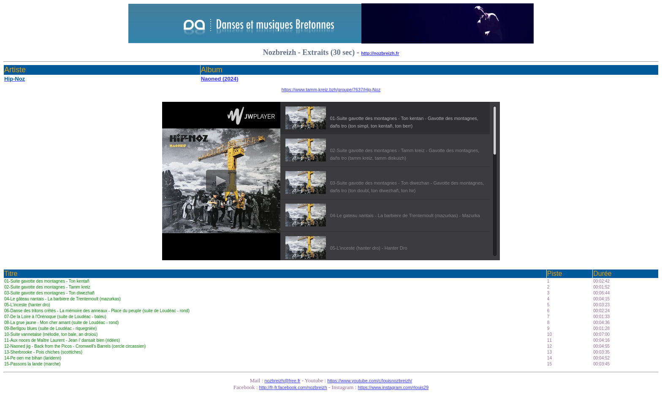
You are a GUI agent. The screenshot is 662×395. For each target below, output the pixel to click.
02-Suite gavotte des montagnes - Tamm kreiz (47, 287)
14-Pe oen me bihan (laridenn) (32, 358)
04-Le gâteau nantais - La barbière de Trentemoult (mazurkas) (62, 299)
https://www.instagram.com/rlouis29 (393, 387)
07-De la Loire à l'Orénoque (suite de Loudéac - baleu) (55, 316)
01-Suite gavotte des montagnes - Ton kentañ (47, 281)
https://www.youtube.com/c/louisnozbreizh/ (369, 380)
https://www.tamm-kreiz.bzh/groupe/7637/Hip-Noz (331, 89)
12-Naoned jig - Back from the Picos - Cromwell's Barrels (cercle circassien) (75, 346)
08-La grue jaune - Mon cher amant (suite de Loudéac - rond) (61, 322)
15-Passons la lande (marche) (32, 364)
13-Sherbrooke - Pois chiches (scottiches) (43, 352)
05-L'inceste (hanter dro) (27, 304)
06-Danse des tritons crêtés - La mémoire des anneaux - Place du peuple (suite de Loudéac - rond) (97, 310)
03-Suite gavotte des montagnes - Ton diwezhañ (49, 293)
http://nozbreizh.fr (380, 53)
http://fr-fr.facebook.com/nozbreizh (293, 387)
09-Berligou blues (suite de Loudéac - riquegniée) (50, 328)
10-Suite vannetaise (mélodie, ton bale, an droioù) (51, 334)
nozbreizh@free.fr (283, 380)
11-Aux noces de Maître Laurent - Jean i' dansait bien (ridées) (62, 340)
